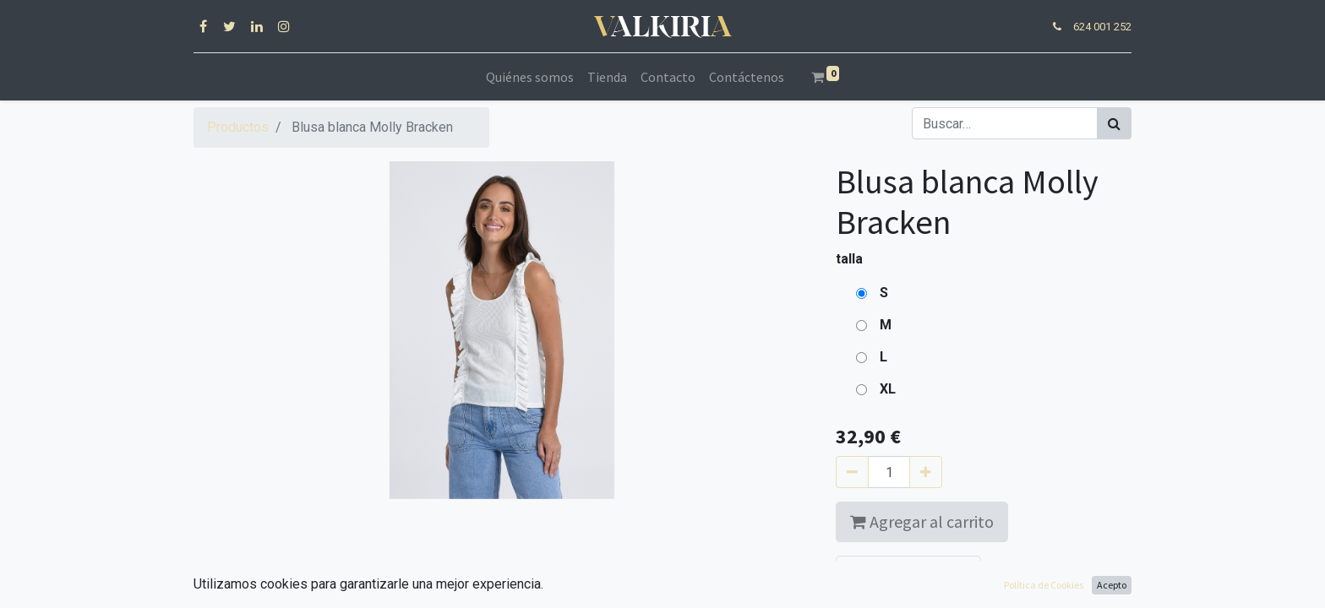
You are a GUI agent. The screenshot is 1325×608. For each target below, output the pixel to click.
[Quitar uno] (852, 472)
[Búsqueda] (1114, 123)
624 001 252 (1102, 26)
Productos (238, 127)
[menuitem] (530, 77)
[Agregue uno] (925, 472)
